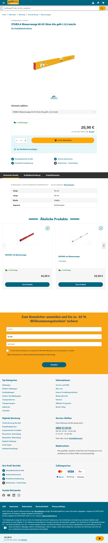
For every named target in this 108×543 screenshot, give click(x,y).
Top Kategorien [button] (9, 380)
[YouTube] (8, 495)
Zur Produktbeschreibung (21, 28)
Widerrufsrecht (62, 396)
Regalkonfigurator (9, 427)
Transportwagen (8, 403)
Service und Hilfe (62, 385)
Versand (91, 132)
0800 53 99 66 (63, 428)
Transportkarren (8, 400)
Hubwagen (6, 385)
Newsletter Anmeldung (11, 434)
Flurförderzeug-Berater (11, 423)
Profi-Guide (6, 445)
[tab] (10, 175)
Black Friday (60, 407)
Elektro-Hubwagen (9, 389)
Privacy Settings (58, 506)
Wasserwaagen (69, 185)
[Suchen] (102, 8)
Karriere (59, 400)
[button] (27, 419)
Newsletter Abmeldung (11, 438)
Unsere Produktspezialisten (67, 392)
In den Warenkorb (63, 140)
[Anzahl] (21, 140)
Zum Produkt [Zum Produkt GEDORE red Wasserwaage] (27, 284)
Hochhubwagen (8, 392)
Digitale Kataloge (9, 441)
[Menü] (3, 2)
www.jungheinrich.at (49, 516)
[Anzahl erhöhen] (25, 140)
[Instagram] (18, 495)
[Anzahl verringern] (16, 140)
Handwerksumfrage (10, 448)
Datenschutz (27, 506)
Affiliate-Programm (63, 403)
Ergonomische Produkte (11, 430)
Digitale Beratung (11, 418)
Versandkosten (39, 511)
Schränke (6, 411)
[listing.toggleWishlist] (25, 149)
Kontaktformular (75, 438)
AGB (4, 506)
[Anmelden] (54, 364)
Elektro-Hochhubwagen (11, 396)
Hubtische (6, 407)
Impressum (13, 506)
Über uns (59, 389)
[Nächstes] (104, 246)
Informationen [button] (63, 380)
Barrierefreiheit (42, 506)
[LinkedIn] (13, 495)
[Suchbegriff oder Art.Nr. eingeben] (50, 8)
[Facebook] (3, 495)
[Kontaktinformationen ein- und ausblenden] (5, 527)
